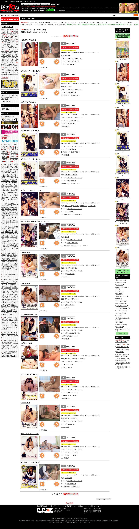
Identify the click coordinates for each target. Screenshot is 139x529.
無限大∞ (6, 321)
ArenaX (15, 169)
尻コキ (11, 38)
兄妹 (2, 95)
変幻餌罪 (9, 311)
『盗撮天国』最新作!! (122, 347)
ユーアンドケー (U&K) (74, 58)
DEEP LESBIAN (121, 324)
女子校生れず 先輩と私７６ (122, 174)
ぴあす (16, 286)
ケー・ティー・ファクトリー (9, 219)
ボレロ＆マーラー (12, 314)
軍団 (17, 95)
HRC (12, 177)
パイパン (8, 67)
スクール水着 (9, 61)
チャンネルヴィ (11, 256)
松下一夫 (4, 319)
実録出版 (10, 230)
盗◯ (13, 56)
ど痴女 (118, 298)
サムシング (11, 227)
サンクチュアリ (12, 228)
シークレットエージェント (9, 234)
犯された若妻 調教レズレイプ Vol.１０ (122, 222)
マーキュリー (12, 317)
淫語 (2, 47)
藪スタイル (11, 332)
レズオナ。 (71, 212)
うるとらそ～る (11, 176)
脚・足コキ (4, 38)
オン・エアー (9, 186)
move (11, 321)
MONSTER (13, 156)
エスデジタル (5, 181)
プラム (8, 297)
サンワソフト (8, 149)
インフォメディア (6, 174)
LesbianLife (70, 274)
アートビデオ (8, 199)
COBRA (4, 158)
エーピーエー (9, 182)
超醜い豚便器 (5, 258)
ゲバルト (12, 215)
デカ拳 (10, 261)
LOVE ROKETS (6, 342)
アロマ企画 (5, 171)
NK (9, 274)
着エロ (14, 70)
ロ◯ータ (9, 33)
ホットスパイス (9, 307)
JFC (15, 232)
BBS (14, 293)
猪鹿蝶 (14, 172)
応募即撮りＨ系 (11, 192)
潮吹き (6, 44)
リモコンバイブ (10, 64)
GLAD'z (11, 212)
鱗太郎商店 (8, 344)
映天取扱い (10, 179)
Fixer (8, 306)
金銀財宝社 (4, 212)
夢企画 (16, 335)
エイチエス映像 (9, 190)
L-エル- (118, 315)
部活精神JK (10, 294)
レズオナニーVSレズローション (123, 198)
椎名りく (67, 175)
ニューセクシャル (7, 276)
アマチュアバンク (9, 186)
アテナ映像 (7, 166)
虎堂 (13, 268)
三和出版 (4, 230)
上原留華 (74, 175)
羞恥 (6, 65)
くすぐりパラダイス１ (122, 58)
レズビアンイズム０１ (122, 127)
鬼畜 (3, 64)
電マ (15, 65)
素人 (15, 31)
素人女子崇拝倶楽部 (9, 245)
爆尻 (2, 99)
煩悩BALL (4, 286)
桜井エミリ (83, 206)
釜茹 (10, 207)
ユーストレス (11, 334)
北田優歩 (74, 268)
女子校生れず (71, 92)
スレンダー (10, 69)
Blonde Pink (10, 304)
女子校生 (6, 31)
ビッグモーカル (10, 289)
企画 (13, 59)
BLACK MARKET (6, 299)
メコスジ (8, 95)
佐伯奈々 (67, 299)
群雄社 (12, 222)
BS (2, 288)
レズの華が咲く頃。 (74, 333)
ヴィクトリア (5, 177)
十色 (11, 265)
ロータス (8, 348)
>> (5, 101)
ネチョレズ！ (120, 313)
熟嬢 (10, 245)
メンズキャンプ (10, 327)
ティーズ (8, 161)
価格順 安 (41, 32)
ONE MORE (7, 353)
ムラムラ (9, 322)
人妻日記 (14, 291)
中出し (14, 49)
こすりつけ (8, 47)
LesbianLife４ (122, 267)
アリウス (6, 167)
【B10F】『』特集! (123, 344)
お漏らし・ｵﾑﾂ (12, 54)
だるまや (9, 255)
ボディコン (7, 62)
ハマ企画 (13, 154)
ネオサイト (14, 274)
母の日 (15, 281)
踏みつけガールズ (9, 296)
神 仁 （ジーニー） (10, 243)
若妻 (13, 41)
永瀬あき (67, 268)
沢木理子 (67, 55)
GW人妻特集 (120, 352)
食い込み (9, 57)
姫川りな (67, 418)
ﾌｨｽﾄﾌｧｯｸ (8, 70)
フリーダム (10, 301)
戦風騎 (6, 242)
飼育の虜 (118, 294)
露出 (13, 62)
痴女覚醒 (118, 322)
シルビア (14, 235)
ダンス (11, 65)
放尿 (15, 52)
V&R (14, 299)
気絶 (9, 56)
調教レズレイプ (72, 243)
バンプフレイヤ (6, 284)
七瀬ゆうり (75, 358)
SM (5, 52)
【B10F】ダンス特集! (122, 349)
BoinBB (14, 284)
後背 (11, 97)
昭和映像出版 (9, 232)
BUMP (10, 286)
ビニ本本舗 (7, 288)
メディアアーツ (6, 324)
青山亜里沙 (68, 86)
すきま (7, 237)
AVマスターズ (11, 189)
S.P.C (3, 200)
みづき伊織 (68, 478)
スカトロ (9, 52)
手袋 (3, 97)
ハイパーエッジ (7, 281)
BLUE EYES (8, 302)
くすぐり (4, 56)
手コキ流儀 (119, 327)
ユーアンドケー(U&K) (9, 334)
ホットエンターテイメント (9, 311)
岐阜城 (10, 210)
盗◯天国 (11, 266)
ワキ (13, 67)
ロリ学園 (15, 344)
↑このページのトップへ (103, 499)
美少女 (3, 33)
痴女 (6, 39)
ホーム (3, 15)
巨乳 (9, 49)
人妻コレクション (9, 290)
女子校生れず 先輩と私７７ (122, 150)
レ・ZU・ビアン (121, 311)
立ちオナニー (12, 46)
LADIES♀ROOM (7, 345)
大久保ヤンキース (6, 194)
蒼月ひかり (75, 299)
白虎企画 (4, 156)
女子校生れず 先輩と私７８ (122, 104)
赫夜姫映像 (4, 207)
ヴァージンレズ (72, 393)
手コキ (15, 36)
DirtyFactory (12, 253)
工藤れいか (91, 206)
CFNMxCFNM (5, 233)
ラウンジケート (12, 340)
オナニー (11, 44)
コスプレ (8, 59)
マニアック (11, 319)
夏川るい (76, 206)
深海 (2, 237)
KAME (10, 204)
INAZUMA (8, 172)
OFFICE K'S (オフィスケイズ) (9, 194)
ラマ (13, 342)
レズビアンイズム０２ (122, 81)
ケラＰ (9, 217)
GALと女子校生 (120, 303)
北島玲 (67, 237)
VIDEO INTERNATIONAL (9, 145)
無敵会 (3, 322)
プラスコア (14, 297)
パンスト (11, 42)
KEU (5, 214)
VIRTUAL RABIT (13, 279)
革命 (14, 204)
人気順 (35, 32)
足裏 (6, 42)
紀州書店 (8, 209)
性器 (6, 99)
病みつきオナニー (121, 296)
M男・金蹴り (10, 29)
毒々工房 (8, 268)
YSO (9, 352)
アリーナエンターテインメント (9, 168)
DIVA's (6, 265)
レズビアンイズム (73, 61)
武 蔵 (16, 321)
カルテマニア (12, 205)
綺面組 (15, 210)
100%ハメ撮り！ (6, 293)
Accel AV (10, 164)
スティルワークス (9, 248)
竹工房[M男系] (14, 148)
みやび (15, 322)
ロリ (15, 97)
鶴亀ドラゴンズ (12, 260)
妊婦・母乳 (7, 41)
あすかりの (68, 206)
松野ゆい (74, 418)
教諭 (13, 95)
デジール (10, 263)
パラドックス (12, 283)
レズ (11, 51)
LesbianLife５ (122, 244)
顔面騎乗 (4, 54)
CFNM (3, 29)
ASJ (16, 179)
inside (15, 199)
